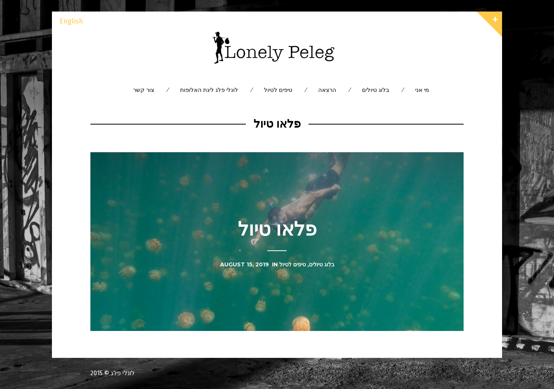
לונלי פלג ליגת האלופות (209, 89)
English (71, 21)
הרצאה (327, 89)
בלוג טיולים (375, 89)
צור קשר (143, 89)
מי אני (422, 89)
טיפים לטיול (278, 89)
